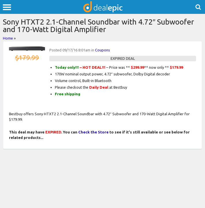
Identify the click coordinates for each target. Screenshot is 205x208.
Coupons (102, 50)
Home (8, 38)
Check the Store (93, 132)
